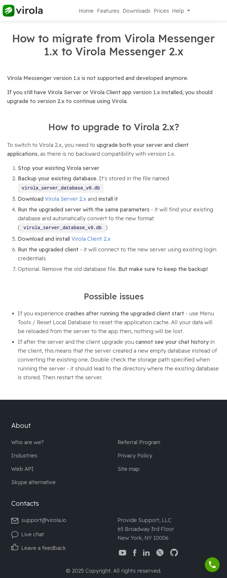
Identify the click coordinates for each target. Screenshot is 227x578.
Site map (129, 468)
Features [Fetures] (108, 10)
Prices (161, 10)
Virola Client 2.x (91, 238)
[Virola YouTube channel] (122, 552)
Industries (24, 455)
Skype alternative (33, 482)
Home (86, 10)
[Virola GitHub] (174, 552)
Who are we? (27, 442)
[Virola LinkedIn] (146, 552)
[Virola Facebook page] (134, 552)
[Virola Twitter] (159, 552)
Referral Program (139, 442)
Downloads (136, 10)
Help (179, 10)
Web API (22, 468)
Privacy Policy (135, 455)
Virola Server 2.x (65, 198)
